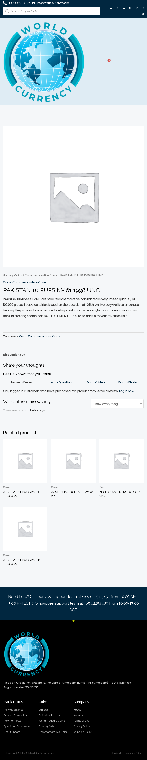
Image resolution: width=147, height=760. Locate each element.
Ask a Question (61, 382)
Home (7, 275)
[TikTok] (137, 8)
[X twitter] (143, 14)
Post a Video (96, 382)
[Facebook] (143, 8)
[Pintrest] (130, 8)
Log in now (126, 391)
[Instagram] (117, 8)
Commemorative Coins (41, 275)
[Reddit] (111, 8)
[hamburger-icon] (140, 61)
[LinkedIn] (124, 8)
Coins (18, 275)
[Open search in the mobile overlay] (51, 11)
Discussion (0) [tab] (14, 355)
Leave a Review (22, 382)
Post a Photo (127, 382)
